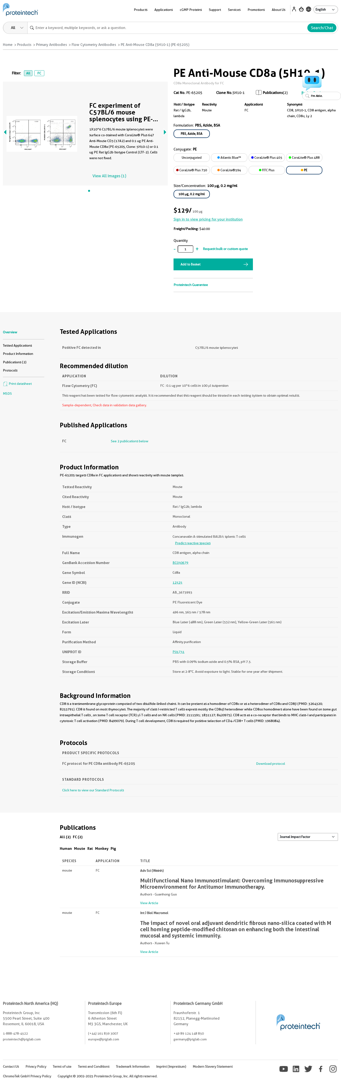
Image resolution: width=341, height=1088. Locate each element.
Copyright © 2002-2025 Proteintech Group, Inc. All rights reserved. (107, 1076)
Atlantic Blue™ (229, 157)
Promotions (256, 10)
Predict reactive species (193, 543)
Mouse (79, 848)
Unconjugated (192, 157)
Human (66, 848)
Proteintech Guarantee (191, 285)
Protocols (10, 370)
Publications (273, 93)
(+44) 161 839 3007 (103, 1033)
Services (234, 10)
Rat (90, 848)
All (28, 73)
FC (39, 73)
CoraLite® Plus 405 (266, 157)
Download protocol (270, 764)
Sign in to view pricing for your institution (208, 219)
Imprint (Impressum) (171, 1066)
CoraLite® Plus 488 (304, 157)
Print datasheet (17, 384)
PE (304, 170)
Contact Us (11, 1066)
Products (140, 10)
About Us (278, 10)
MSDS (7, 393)
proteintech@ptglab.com (22, 1039)
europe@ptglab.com (103, 1039)
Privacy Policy (35, 1066)
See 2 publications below (129, 441)
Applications (163, 10)
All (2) (65, 837)
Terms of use (62, 1066)
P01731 (178, 652)
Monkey (101, 848)
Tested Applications (17, 345)
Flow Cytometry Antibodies (94, 45)
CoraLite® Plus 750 (191, 170)
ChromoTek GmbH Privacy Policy (27, 1076)
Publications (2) (14, 362)
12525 (177, 582)
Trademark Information (133, 1066)
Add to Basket (190, 264)
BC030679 (180, 563)
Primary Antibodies (51, 45)
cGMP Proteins (191, 10)
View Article (149, 903)
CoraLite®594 (229, 170)
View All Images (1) (109, 176)
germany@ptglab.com (190, 1039)
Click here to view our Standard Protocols (93, 790)
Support (215, 10)
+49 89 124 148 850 (189, 1033)
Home (8, 45)
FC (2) (78, 837)
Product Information (18, 354)
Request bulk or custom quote (225, 249)
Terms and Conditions (93, 1066)
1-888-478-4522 (15, 1033)
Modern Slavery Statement (213, 1066)
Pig (113, 848)
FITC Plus (266, 170)
